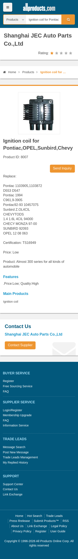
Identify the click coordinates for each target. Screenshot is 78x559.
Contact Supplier (20, 345)
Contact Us (10, 489)
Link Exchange (12, 494)
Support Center (13, 484)
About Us (17, 526)
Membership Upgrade (17, 415)
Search (68, 19)
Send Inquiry (62, 168)
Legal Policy (59, 526)
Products (28, 72)
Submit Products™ (46, 521)
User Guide (58, 531)
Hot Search (34, 516)
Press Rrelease (19, 521)
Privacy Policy (22, 531)
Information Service (16, 425)
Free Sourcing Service (17, 386)
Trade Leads (54, 516)
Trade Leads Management (20, 457)
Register (8, 381)
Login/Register (12, 410)
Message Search (14, 447)
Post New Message (16, 452)
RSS (66, 521)
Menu (8, 7)
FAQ (6, 391)
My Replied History (15, 462)
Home (9, 72)
